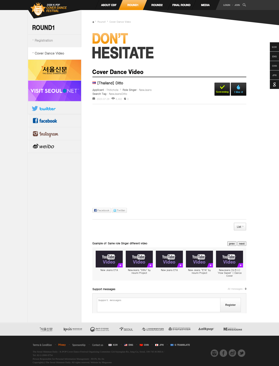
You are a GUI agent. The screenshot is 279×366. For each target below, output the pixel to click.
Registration (44, 40)
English (270, 56)
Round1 (101, 21)
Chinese (270, 65)
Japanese (270, 75)
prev (232, 243)
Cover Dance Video (49, 53)
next (242, 243)
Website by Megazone (101, 362)
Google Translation (270, 84)
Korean (270, 46)
